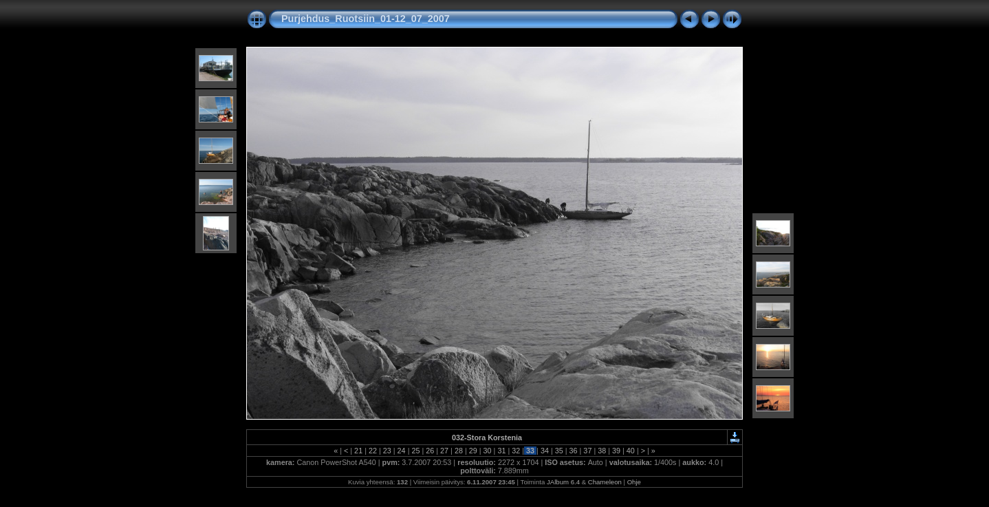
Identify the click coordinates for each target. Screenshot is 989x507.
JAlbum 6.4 (563, 482)
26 (430, 450)
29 (473, 450)
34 (545, 450)
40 (630, 450)
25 (415, 450)
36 (573, 450)
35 (559, 450)
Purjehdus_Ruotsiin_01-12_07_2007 (365, 18)
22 (373, 450)
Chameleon (605, 482)
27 (444, 450)
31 (501, 450)
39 (616, 450)
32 (516, 450)
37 (587, 450)
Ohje (634, 482)
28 (459, 450)
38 (602, 450)
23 (387, 450)
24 (401, 450)
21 (358, 450)
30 (487, 450)
